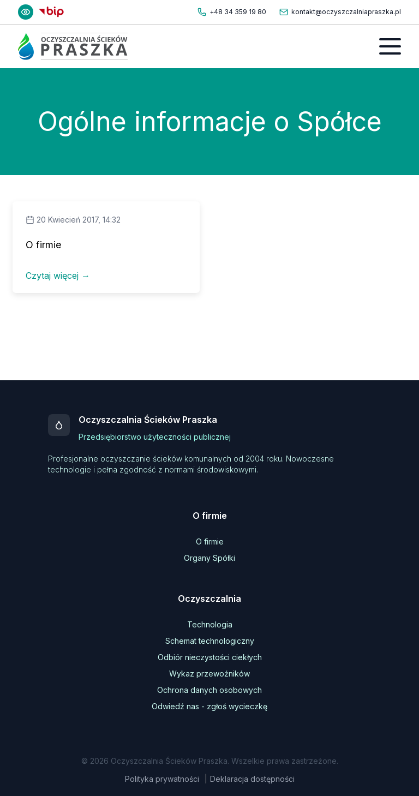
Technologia (209, 624)
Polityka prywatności (162, 778)
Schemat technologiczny (209, 640)
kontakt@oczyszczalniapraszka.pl (346, 12)
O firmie (210, 541)
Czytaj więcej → (58, 275)
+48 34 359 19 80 (238, 12)
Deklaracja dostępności (252, 778)
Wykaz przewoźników (209, 673)
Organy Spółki (209, 557)
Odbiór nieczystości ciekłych (210, 657)
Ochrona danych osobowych (209, 690)
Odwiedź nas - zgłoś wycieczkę (209, 706)
